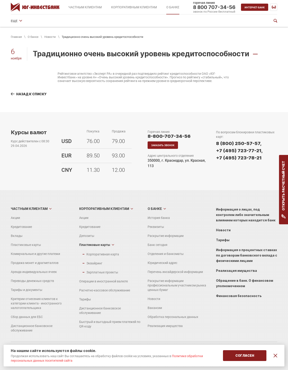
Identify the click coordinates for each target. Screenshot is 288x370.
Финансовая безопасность (239, 296)
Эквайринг (94, 263)
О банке (33, 37)
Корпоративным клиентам (104, 209)
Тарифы (85, 299)
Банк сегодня (114, 21)
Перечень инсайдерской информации (175, 272)
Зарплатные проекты (102, 272)
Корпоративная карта (102, 254)
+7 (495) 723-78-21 (239, 158)
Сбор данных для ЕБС (27, 317)
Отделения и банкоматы (148, 21)
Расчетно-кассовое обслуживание (104, 290)
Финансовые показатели (227, 21)
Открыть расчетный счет (283, 189)
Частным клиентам (29, 209)
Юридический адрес (187, 21)
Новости (50, 37)
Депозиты (86, 236)
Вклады (16, 236)
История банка (22, 21)
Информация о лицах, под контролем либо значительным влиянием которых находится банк (245, 214)
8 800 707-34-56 (214, 7)
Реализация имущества (165, 326)
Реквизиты (47, 21)
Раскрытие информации (80, 21)
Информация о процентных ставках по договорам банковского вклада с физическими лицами (246, 255)
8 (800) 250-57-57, (238, 143)
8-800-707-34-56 (169, 136)
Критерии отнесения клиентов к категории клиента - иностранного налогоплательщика (36, 303)
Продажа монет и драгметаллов (34, 263)
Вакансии (155, 308)
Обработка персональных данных (173, 317)
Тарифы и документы (26, 290)
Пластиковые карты (26, 245)
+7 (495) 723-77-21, (239, 150)
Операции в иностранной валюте (103, 281)
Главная (16, 37)
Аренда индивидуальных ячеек (34, 272)
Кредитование (21, 227)
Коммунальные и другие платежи (35, 254)
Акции (15, 218)
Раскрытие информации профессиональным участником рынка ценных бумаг (177, 285)
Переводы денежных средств (32, 281)
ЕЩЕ (255, 21)
